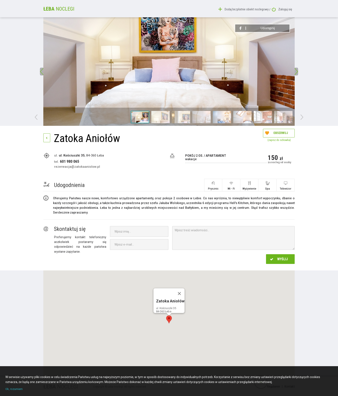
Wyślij (279, 259)
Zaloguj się (282, 9)
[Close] (179, 293)
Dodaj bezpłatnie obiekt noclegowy (244, 9)
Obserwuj (276, 139)
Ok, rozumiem (15, 389)
